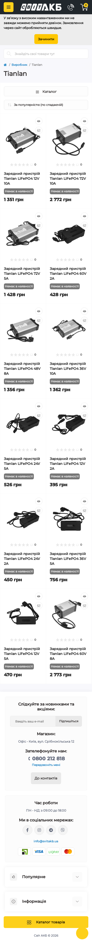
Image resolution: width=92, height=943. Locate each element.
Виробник (19, 65)
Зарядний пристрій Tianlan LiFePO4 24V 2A (22, 559)
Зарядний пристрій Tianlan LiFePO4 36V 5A (68, 559)
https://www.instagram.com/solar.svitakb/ (39, 830)
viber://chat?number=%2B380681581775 (63, 830)
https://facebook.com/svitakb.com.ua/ (27, 830)
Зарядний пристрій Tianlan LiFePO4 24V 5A (22, 464)
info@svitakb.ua (46, 841)
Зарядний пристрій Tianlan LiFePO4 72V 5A (22, 273)
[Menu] (8, 7)
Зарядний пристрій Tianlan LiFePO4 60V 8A (68, 654)
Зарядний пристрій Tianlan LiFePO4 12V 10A (22, 178)
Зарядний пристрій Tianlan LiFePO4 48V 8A (22, 368)
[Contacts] (71, 7)
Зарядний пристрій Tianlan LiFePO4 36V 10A (68, 368)
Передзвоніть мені (46, 765)
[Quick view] (38, 121)
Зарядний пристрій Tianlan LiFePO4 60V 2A (68, 273)
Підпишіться (68, 721)
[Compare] (38, 130)
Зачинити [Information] (46, 39)
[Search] (9, 54)
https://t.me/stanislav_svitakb (51, 830)
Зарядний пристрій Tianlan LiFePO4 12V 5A (22, 654)
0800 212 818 (48, 758)
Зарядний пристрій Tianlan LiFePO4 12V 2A (68, 464)
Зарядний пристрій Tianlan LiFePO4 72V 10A (68, 178)
